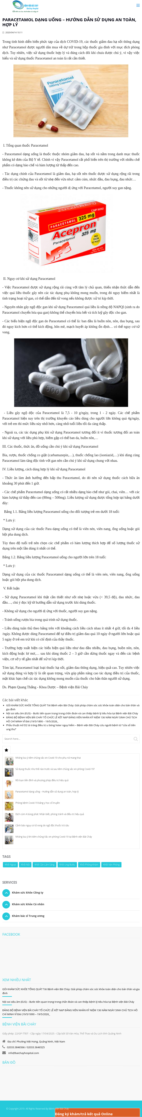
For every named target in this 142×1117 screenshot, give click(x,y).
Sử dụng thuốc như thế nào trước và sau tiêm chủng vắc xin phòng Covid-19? (55, 769)
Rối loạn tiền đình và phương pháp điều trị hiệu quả (41, 780)
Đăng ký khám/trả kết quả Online (84, 1114)
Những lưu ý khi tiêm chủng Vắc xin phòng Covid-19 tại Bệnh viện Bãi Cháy (53, 836)
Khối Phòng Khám (89, 864)
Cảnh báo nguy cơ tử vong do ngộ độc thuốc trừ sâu (42, 825)
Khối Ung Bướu (67, 864)
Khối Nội (25, 864)
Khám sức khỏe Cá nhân (28, 904)
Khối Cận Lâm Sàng (44, 864)
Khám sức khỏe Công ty (27, 892)
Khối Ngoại (10, 864)
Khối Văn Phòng (111, 864)
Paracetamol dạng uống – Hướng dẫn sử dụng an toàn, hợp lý (46, 791)
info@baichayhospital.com (23, 1053)
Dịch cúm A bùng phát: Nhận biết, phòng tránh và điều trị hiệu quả (49, 814)
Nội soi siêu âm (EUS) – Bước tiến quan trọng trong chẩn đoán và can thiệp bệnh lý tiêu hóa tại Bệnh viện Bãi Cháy (72, 713)
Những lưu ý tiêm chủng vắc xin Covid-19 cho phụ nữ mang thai (48, 757)
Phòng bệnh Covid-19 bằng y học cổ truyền (37, 802)
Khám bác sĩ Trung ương (28, 916)
